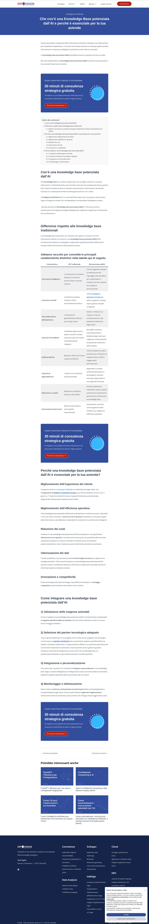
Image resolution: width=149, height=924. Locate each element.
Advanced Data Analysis (70, 879)
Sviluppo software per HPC (120, 876)
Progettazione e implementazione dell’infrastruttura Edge (94, 886)
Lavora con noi (106, 4)
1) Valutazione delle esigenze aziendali (60, 152)
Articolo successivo (100, 748)
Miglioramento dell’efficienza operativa (60, 139)
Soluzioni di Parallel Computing (121, 873)
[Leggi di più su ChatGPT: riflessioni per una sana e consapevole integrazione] (57, 771)
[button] (124, 4)
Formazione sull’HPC (118, 879)
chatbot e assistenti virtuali (64, 488)
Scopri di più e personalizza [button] (126, 919)
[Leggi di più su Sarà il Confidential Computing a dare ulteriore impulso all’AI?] (92, 771)
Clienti (82, 4)
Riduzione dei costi (54, 141)
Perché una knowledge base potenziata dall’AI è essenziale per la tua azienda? (72, 133)
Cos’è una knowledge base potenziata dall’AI (60, 123)
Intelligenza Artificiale (74, 14)
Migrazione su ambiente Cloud (121, 854)
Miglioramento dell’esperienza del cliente (60, 136)
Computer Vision (67, 883)
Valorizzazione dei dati (55, 144)
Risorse (92, 4)
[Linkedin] (18, 864)
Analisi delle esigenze (69, 847)
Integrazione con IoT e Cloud (96, 892)
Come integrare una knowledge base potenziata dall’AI (64, 150)
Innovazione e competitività (56, 147)
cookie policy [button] (110, 899)
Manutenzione (91, 863)
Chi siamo (60, 4)
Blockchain (90, 854)
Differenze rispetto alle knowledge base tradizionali (63, 126)
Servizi (72, 4)
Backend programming (94, 857)
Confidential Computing (69, 886)
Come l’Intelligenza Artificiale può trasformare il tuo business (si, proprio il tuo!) (57, 813)
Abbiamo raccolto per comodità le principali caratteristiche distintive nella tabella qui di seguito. (74, 130)
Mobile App (90, 850)
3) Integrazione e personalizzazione (59, 158)
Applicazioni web (92, 847)
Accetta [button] (126, 914)
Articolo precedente (49, 748)
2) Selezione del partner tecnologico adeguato (62, 155)
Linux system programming (96, 860)
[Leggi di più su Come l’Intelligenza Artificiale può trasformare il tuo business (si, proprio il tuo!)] (57, 799)
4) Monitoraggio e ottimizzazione (58, 160)
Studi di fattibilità (67, 850)
